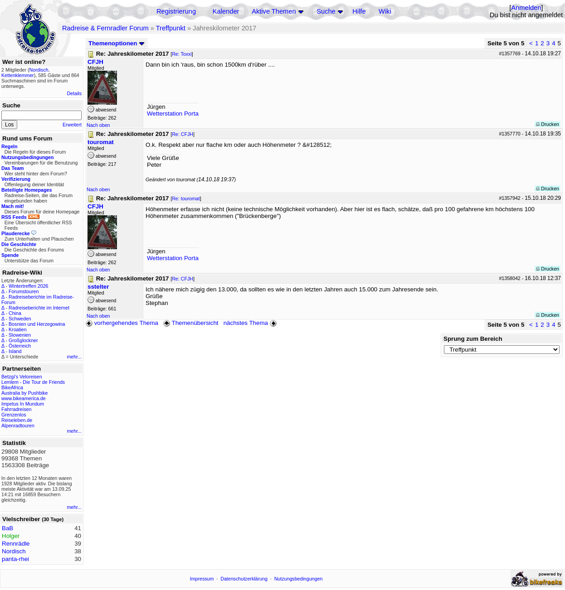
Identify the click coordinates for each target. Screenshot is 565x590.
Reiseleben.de (16, 420)
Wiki (385, 11)
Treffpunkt (170, 28)
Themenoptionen (116, 43)
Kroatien (18, 329)
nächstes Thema (251, 322)
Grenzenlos (13, 414)
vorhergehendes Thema (122, 322)
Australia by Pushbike (24, 393)
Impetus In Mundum (22, 403)
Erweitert (72, 124)
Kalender (226, 11)
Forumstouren (24, 291)
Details (74, 93)
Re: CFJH (182, 134)
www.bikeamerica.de (23, 398)
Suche (326, 11)
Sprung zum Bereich (472, 338)
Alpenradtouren (17, 425)
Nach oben (98, 125)
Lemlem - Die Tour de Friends (33, 382)
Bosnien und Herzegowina (37, 324)
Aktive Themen (274, 11)
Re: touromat (186, 198)
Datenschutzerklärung (244, 578)
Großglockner (23, 340)
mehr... (74, 356)
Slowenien (20, 335)
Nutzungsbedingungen (298, 578)
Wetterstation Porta (173, 113)
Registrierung (176, 11)
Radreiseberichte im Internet (39, 307)
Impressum (202, 578)
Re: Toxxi (182, 54)
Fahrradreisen (16, 409)
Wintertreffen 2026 (28, 286)
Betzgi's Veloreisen (21, 376)
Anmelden (526, 7)
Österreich (20, 345)
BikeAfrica (12, 387)
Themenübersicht (190, 322)
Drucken (547, 124)
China (15, 313)
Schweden (20, 318)
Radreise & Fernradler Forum (105, 28)
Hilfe (358, 11)
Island (15, 351)
